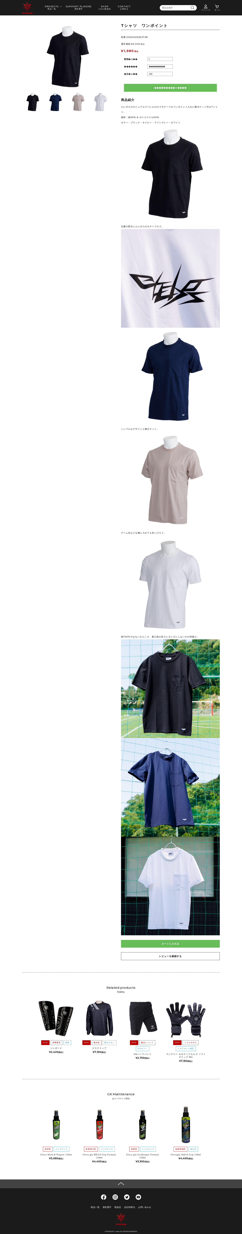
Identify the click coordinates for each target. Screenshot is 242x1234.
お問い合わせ (144, 1207)
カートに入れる (170, 943)
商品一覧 (95, 1207)
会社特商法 (129, 1207)
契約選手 (107, 1207)
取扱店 (118, 1207)
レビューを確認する (170, 956)
